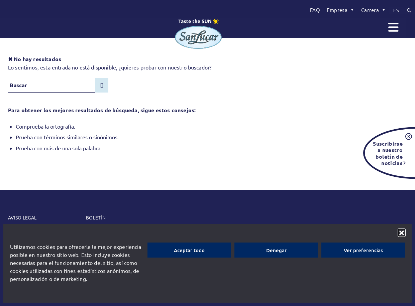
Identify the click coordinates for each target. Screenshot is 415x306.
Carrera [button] (373, 10)
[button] (401, 232)
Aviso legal (22, 217)
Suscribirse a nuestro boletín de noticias (388, 153)
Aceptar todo (189, 250)
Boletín (96, 217)
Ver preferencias (363, 250)
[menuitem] (315, 10)
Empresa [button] (340, 10)
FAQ (315, 10)
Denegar (276, 250)
